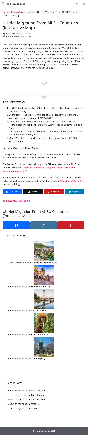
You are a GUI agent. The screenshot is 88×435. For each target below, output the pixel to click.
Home (6, 12)
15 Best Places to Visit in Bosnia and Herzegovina (32, 262)
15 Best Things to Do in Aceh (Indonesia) (27, 334)
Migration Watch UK (70, 180)
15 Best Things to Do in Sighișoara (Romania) (30, 286)
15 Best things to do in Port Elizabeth (26, 399)
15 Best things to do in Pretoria (23, 403)
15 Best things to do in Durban (22, 408)
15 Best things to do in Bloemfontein (26, 394)
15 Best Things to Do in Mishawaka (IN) (27, 310)
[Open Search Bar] (77, 4)
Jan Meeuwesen (23, 33)
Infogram (44, 98)
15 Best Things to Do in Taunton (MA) (26, 358)
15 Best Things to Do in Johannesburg (26, 390)
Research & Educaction (23, 12)
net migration (44, 96)
